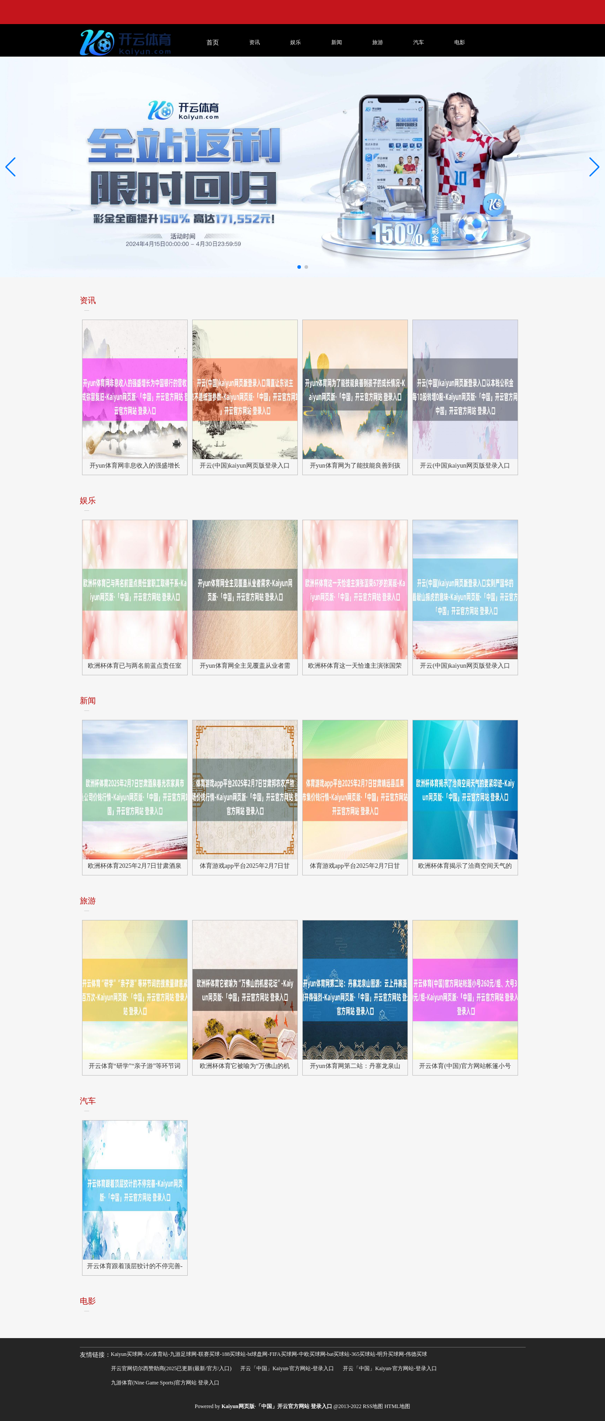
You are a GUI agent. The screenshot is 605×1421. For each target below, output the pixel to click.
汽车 (418, 42)
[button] (595, 167)
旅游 (377, 42)
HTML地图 (397, 1406)
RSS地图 (373, 1406)
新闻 (336, 42)
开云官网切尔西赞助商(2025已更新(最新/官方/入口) (171, 1368)
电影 (459, 42)
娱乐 (295, 42)
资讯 (254, 42)
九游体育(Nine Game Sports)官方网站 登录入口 (165, 1383)
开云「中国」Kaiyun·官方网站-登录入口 (287, 1368)
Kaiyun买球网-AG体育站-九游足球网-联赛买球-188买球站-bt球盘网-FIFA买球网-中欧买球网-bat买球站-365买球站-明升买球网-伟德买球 (269, 1354)
